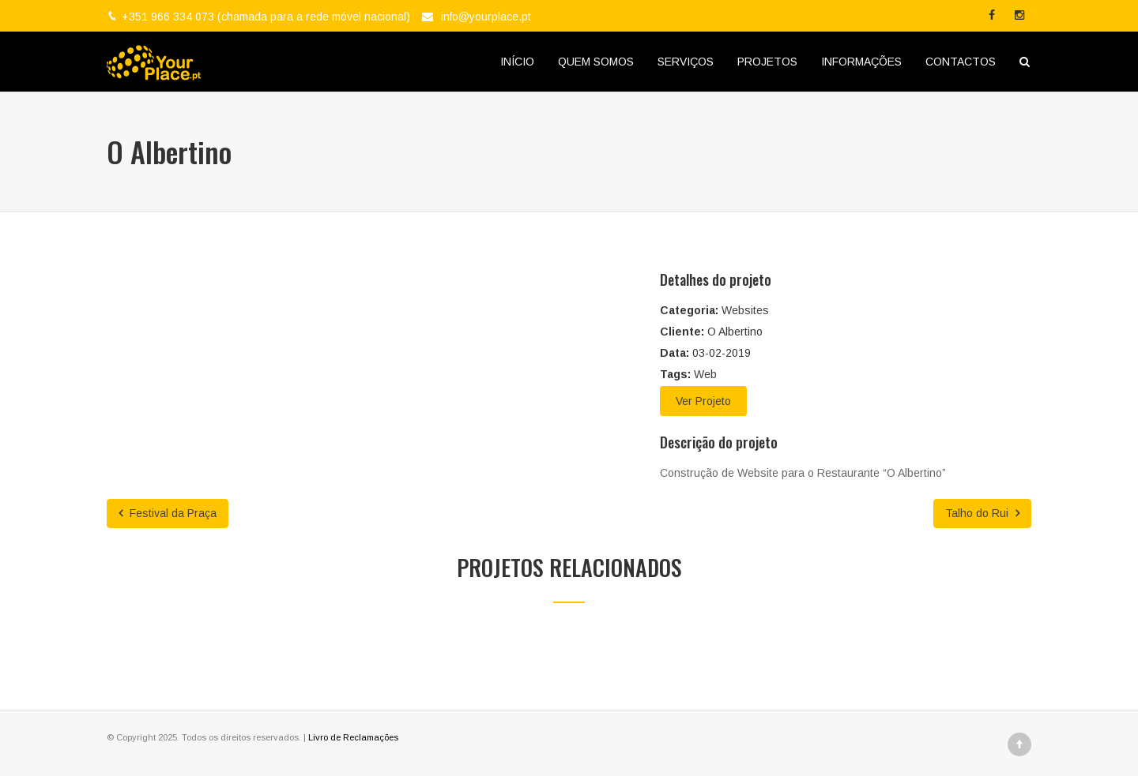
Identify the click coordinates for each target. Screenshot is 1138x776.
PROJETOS (767, 61)
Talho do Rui (982, 513)
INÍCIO (517, 61)
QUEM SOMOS (596, 61)
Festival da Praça (168, 513)
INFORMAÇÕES (861, 61)
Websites (745, 310)
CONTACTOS (960, 61)
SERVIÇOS (686, 61)
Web (705, 374)
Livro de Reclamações (353, 737)
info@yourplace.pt (486, 16)
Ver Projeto (703, 401)
